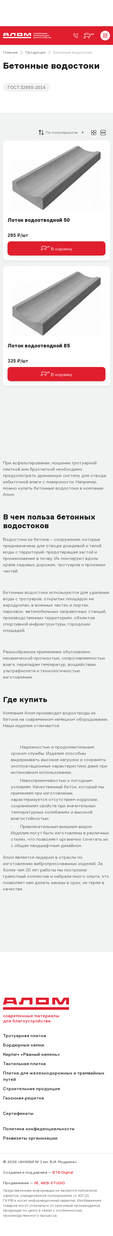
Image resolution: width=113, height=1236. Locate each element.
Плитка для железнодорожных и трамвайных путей (53, 1076)
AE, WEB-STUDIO (49, 1183)
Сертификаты (18, 1113)
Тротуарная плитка (24, 1035)
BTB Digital (62, 1172)
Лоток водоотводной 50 (39, 220)
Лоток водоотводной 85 (39, 346)
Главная (10, 52)
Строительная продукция (31, 1088)
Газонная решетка (23, 1097)
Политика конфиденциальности (38, 1128)
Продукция (35, 52)
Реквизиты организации (30, 1137)
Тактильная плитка (24, 1063)
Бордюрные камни (23, 1044)
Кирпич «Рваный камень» (31, 1054)
